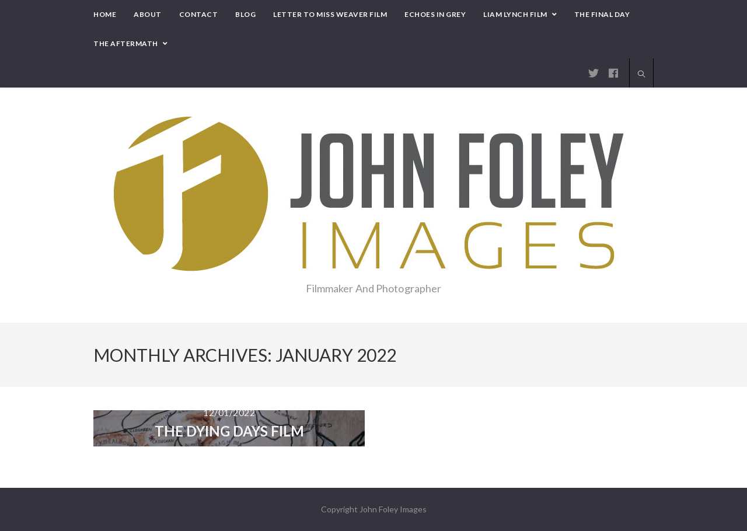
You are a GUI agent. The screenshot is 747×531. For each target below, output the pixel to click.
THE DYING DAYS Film (229, 430)
